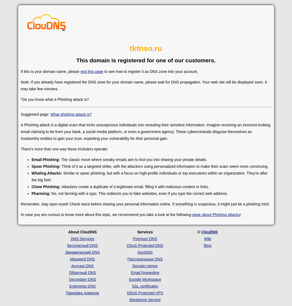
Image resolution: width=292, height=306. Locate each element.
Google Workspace (145, 279)
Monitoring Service (145, 300)
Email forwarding (145, 272)
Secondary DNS (82, 279)
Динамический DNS (82, 252)
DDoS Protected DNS (145, 245)
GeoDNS (145, 252)
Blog (207, 245)
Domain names (145, 266)
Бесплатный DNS (82, 245)
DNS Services (82, 239)
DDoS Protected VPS (145, 293)
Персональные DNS (145, 259)
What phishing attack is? (71, 114)
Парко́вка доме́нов (82, 293)
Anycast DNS (82, 266)
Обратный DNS (82, 272)
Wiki (207, 239)
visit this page (91, 71)
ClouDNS (209, 232)
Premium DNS (145, 239)
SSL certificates (145, 286)
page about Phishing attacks (216, 214)
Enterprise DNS (82, 286)
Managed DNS (82, 259)
